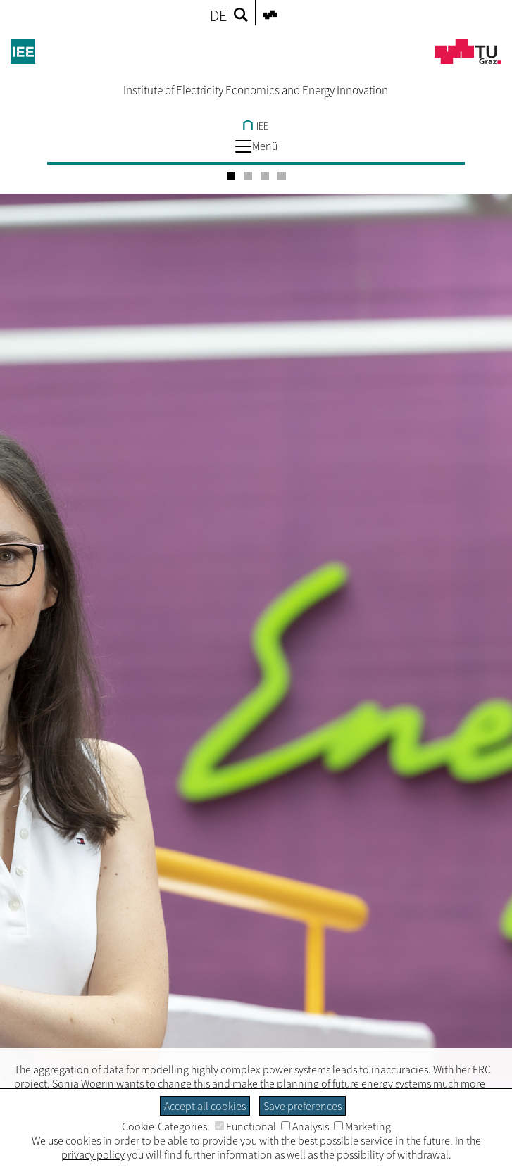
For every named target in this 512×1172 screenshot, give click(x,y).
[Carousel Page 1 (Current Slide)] (231, 176)
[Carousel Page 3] (265, 176)
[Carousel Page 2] (248, 176)
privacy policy (93, 1154)
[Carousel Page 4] (281, 176)
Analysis (305, 1126)
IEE (255, 126)
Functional (245, 1126)
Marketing (362, 1126)
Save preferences (302, 1106)
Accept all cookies (205, 1106)
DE (218, 15)
